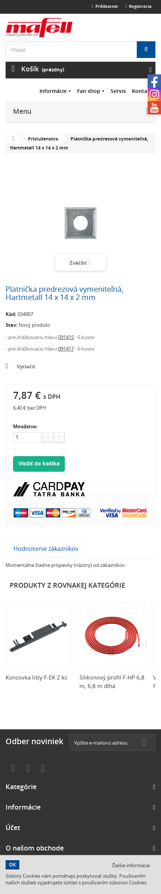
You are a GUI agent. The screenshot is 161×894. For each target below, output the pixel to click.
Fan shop (88, 90)
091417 (66, 348)
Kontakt (142, 90)
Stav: (12, 325)
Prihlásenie (105, 6)
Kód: (11, 314)
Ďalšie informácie (131, 865)
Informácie (53, 90)
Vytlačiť (26, 366)
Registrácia (138, 6)
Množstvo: (25, 426)
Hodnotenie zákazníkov (45, 549)
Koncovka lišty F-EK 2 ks (36, 677)
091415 (66, 337)
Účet (13, 827)
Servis (118, 90)
